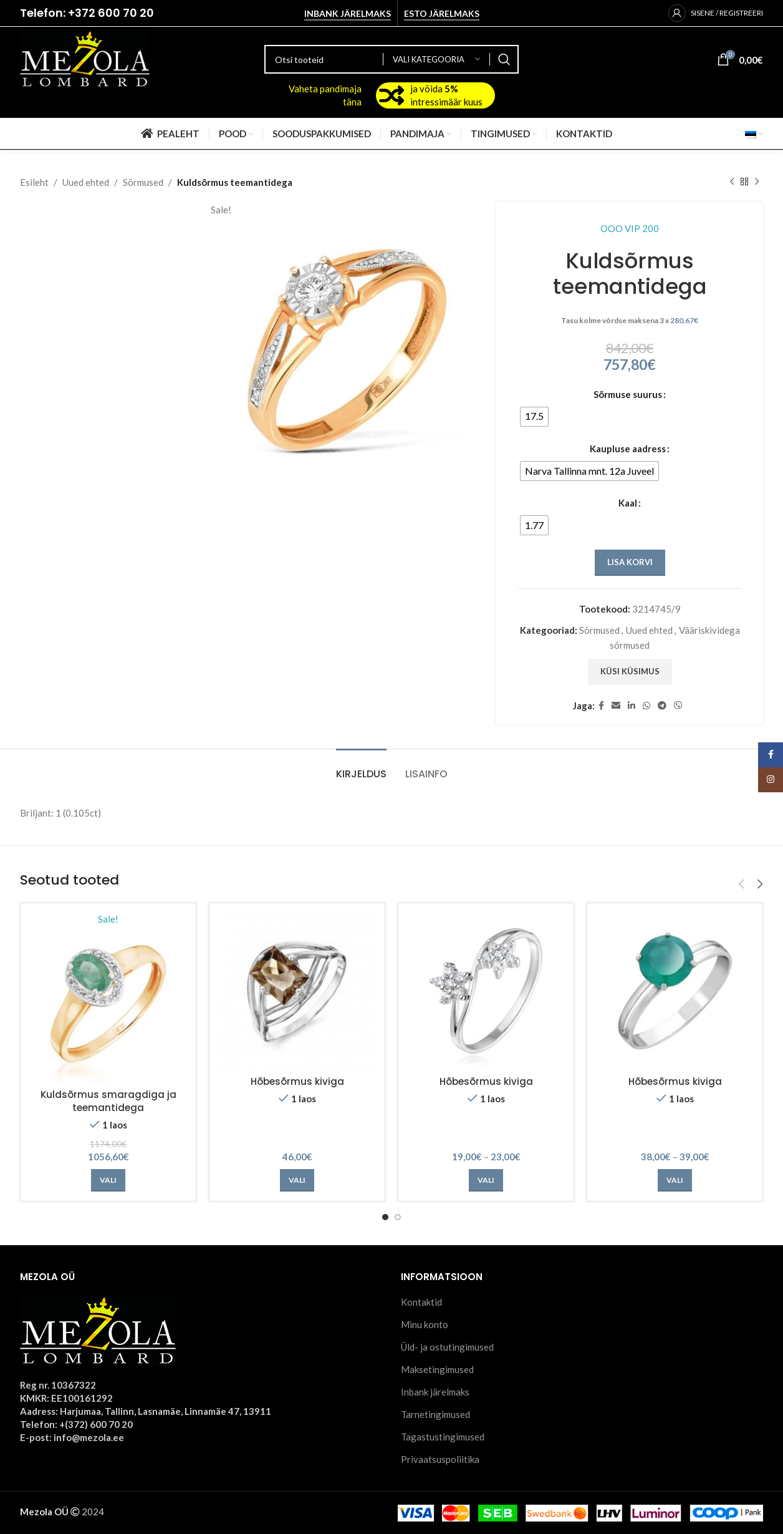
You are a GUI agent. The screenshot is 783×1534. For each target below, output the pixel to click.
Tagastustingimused (442, 1436)
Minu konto (424, 1324)
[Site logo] (85, 58)
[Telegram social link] (662, 705)
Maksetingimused (437, 1369)
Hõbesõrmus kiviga (297, 1081)
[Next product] (757, 182)
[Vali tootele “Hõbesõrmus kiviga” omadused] (297, 1180)
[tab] (361, 768)
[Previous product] (732, 182)
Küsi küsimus (629, 671)
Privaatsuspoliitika (440, 1459)
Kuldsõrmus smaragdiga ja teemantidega (108, 1101)
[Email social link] (616, 705)
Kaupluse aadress (628, 448)
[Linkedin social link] (631, 705)
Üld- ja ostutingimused (447, 1346)
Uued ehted (85, 182)
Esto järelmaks (441, 14)
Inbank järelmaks (347, 14)
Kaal (627, 502)
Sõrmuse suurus (627, 394)
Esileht (34, 182)
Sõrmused (143, 182)
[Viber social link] (678, 705)
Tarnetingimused (435, 1414)
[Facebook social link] (601, 705)
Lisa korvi (629, 562)
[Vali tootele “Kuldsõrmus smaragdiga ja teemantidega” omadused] (108, 1180)
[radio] (534, 416)
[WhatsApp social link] (646, 705)
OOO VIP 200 (629, 228)
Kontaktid (421, 1302)
